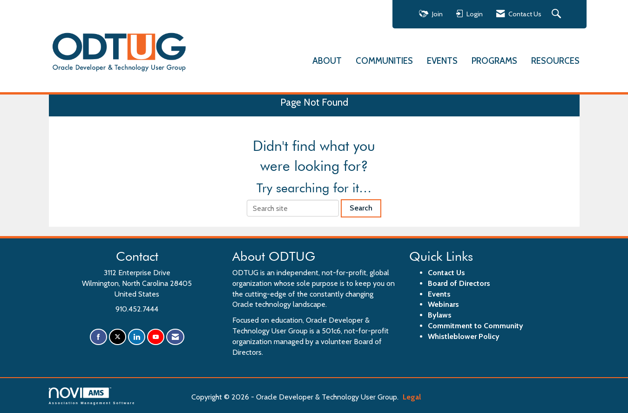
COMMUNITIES (384, 60)
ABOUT (327, 60)
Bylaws (440, 315)
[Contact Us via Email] (175, 337)
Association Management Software (92, 396)
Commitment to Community (475, 325)
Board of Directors (459, 283)
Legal (412, 397)
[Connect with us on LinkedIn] (136, 337)
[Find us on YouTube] (155, 337)
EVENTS (442, 60)
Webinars (443, 304)
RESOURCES (555, 60)
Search (361, 207)
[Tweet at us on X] (117, 337)
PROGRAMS (494, 60)
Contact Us (446, 272)
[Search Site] (557, 14)
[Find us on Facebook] (98, 337)
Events (439, 294)
